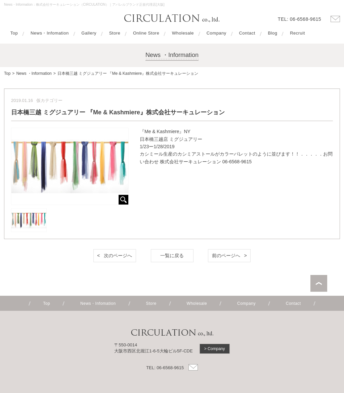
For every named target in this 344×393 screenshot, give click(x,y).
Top (14, 33)
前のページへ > (229, 255)
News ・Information (33, 73)
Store (115, 33)
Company (216, 33)
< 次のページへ (114, 255)
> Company (214, 348)
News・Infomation (50, 33)
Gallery (88, 33)
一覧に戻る (172, 255)
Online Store (146, 33)
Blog (272, 33)
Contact (247, 33)
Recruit (297, 33)
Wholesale (183, 33)
